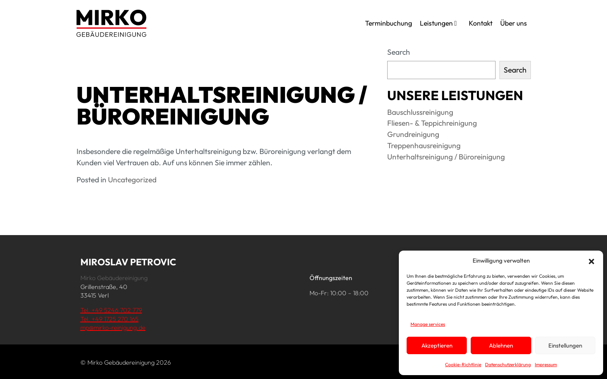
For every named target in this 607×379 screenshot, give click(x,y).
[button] (591, 261)
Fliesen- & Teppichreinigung (432, 123)
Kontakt (480, 23)
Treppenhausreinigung (424, 145)
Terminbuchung (388, 23)
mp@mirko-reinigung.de (113, 327)
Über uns (513, 23)
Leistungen (438, 23)
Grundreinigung (413, 134)
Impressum (546, 364)
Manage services (427, 324)
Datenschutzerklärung (508, 364)
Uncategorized (132, 179)
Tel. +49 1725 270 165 (109, 319)
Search (398, 52)
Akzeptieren (436, 345)
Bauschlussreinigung (420, 112)
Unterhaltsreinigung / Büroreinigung (446, 156)
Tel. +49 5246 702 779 (111, 310)
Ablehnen (501, 345)
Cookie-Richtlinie (463, 364)
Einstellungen (565, 345)
